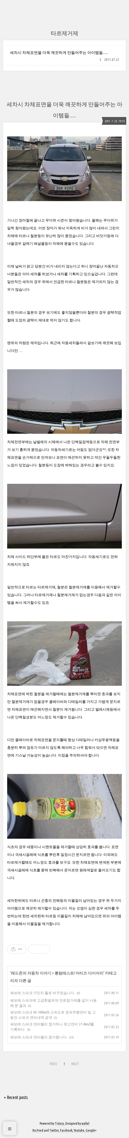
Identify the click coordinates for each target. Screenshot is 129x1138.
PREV (53, 1064)
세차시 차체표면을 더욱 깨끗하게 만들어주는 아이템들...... (59, 52)
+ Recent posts (16, 1097)
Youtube (79, 1130)
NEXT (75, 1064)
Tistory (59, 1123)
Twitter (54, 1130)
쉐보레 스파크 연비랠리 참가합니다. (38, 1037)
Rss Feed (38, 1130)
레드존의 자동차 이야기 (31, 973)
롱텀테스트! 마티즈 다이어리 (79, 973)
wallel (85, 1123)
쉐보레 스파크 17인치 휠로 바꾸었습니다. (42, 993)
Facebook (66, 1130)
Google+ (91, 1130)
